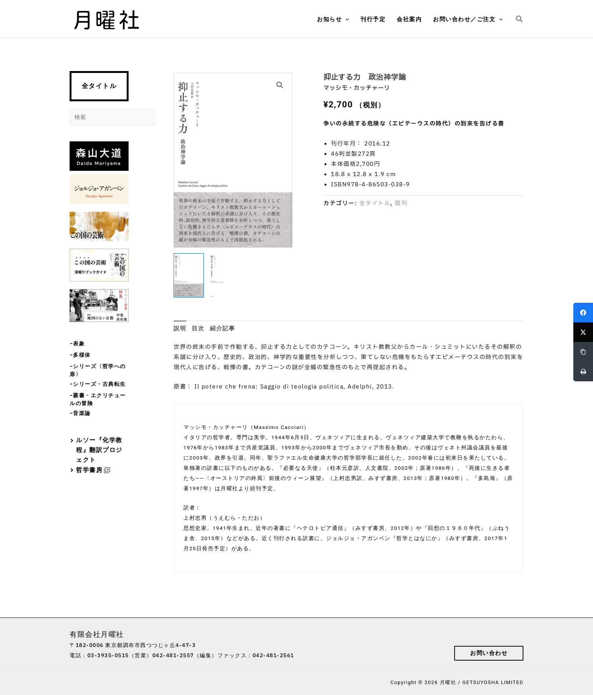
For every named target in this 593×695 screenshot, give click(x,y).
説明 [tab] (180, 328)
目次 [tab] (198, 328)
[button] (345, 19)
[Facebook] (583, 312)
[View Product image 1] (189, 275)
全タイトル (99, 86)
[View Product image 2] (225, 275)
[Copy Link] (583, 352)
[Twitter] (583, 332)
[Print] (583, 371)
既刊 (401, 203)
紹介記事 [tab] (222, 328)
